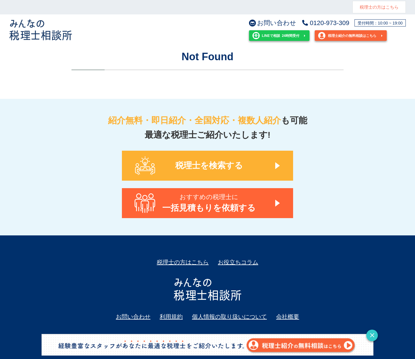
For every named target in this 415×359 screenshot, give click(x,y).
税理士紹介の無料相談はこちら (347, 35)
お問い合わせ (272, 23)
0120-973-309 (325, 23)
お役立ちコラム (238, 262)
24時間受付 (275, 35)
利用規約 (171, 316)
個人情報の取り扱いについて (229, 316)
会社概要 (287, 316)
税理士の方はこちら (379, 7)
